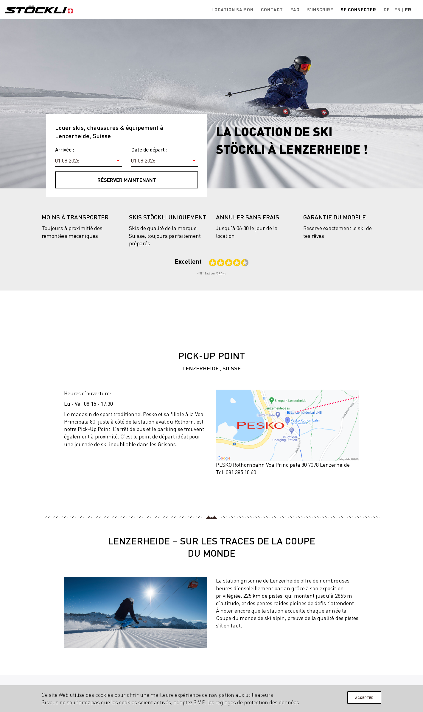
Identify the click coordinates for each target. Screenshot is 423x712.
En (397, 10)
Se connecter (358, 10)
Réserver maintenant (126, 180)
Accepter (364, 697)
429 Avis (221, 273)
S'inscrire (320, 10)
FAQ (295, 10)
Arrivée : (64, 149)
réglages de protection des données (257, 702)
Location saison (233, 10)
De (387, 10)
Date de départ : (149, 149)
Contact (272, 10)
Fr (408, 10)
